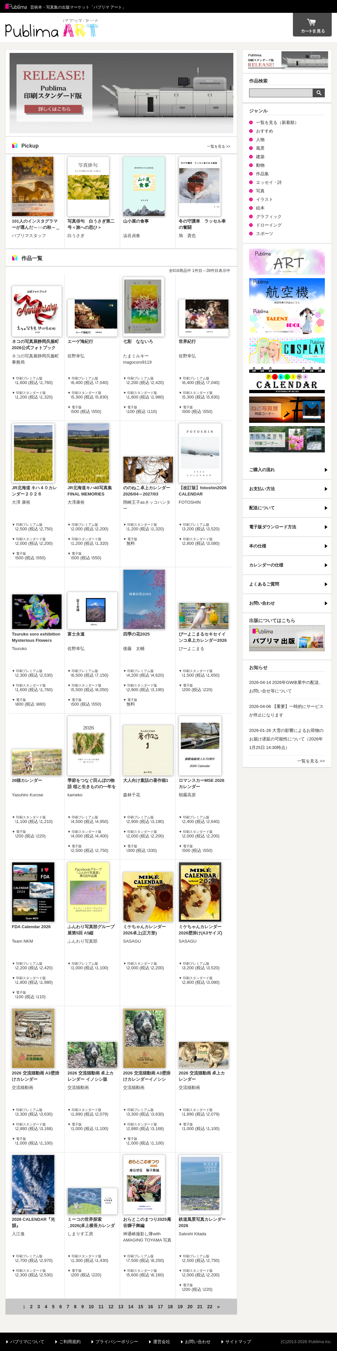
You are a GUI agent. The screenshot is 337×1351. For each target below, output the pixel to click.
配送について (262, 507)
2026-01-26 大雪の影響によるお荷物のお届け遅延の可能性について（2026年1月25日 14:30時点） (286, 739)
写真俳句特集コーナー (287, 439)
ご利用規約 (70, 1341)
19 (180, 1306)
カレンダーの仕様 (266, 565)
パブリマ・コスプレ (287, 350)
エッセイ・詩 (269, 182)
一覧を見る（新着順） (277, 122)
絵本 (260, 207)
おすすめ (264, 131)
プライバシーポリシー (116, 1341)
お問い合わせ (262, 603)
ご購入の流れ (262, 469)
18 (170, 1306)
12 (111, 1306)
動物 (260, 165)
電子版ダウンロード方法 (272, 526)
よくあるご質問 (264, 584)
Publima (16, 6)
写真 (260, 190)
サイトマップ (238, 1341)
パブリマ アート (53, 27)
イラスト (264, 199)
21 (200, 1306)
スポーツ (264, 233)
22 (210, 1306)
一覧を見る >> (218, 146)
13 (120, 1306)
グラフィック (269, 216)
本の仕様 (257, 545)
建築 (260, 156)
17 (160, 1306)
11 (101, 1306)
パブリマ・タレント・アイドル (287, 321)
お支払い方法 (262, 488)
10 (91, 1306)
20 (190, 1306)
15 (140, 1306)
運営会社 (161, 1341)
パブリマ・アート (287, 262)
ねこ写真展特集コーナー (287, 410)
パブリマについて (27, 1341)
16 (150, 1306)
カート (312, 24)
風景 (260, 148)
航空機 (287, 291)
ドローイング (269, 225)
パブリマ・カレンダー (287, 380)
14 (130, 1306)
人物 (260, 139)
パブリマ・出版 (287, 638)
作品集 (262, 173)
